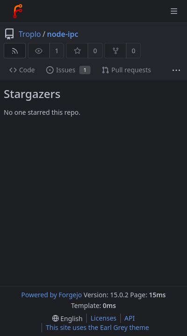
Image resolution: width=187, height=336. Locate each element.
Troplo (30, 34)
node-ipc (62, 34)
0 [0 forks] (133, 50)
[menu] (67, 318)
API (130, 318)
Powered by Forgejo (51, 294)
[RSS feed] (15, 50)
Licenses (103, 318)
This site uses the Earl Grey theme (97, 327)
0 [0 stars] (95, 50)
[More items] (176, 70)
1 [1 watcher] (57, 50)
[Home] (18, 11)
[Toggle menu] (174, 11)
